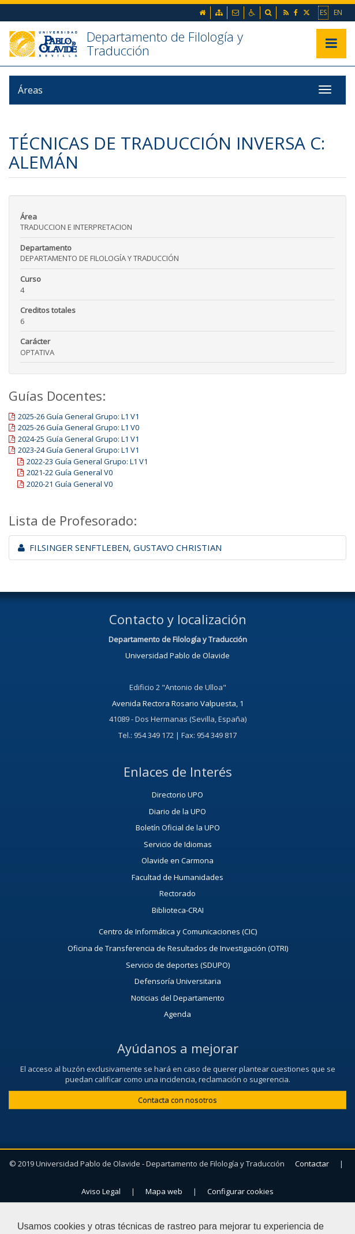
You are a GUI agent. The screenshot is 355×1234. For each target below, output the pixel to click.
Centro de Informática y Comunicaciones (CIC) (178, 931)
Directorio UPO (177, 794)
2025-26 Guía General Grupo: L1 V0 (78, 427)
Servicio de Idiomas (178, 844)
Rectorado (177, 893)
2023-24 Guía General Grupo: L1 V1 (78, 450)
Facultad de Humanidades (177, 877)
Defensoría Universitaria (177, 981)
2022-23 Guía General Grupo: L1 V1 (87, 461)
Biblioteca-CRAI (178, 910)
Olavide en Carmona (177, 860)
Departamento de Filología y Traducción (165, 43)
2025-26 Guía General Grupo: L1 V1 (78, 416)
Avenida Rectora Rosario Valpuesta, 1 (178, 703)
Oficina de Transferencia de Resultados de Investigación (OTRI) (178, 948)
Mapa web (163, 1191)
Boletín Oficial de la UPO (178, 827)
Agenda (177, 1014)
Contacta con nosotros (177, 1100)
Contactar (312, 1163)
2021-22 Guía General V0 (70, 472)
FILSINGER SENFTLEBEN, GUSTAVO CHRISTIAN (120, 547)
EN (338, 12)
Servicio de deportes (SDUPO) (178, 965)
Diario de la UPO (177, 811)
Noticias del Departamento (178, 998)
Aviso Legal (101, 1191)
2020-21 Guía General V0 (70, 484)
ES (323, 12)
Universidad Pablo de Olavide (177, 655)
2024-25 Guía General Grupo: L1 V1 (78, 439)
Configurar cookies (240, 1191)
